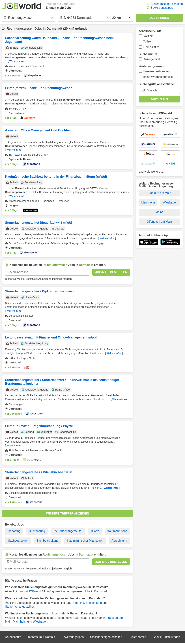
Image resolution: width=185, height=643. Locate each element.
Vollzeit (148, 36)
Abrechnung (119, 540)
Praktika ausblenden (156, 71)
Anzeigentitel (151, 59)
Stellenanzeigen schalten (167, 3)
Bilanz (95, 531)
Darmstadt (54, 28)
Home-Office (151, 47)
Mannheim (20, 621)
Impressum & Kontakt (41, 636)
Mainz (159, 212)
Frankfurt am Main (159, 192)
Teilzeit (147, 41)
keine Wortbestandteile (158, 76)
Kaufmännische (117, 531)
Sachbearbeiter (18, 540)
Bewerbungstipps (162, 7)
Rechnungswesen (20, 28)
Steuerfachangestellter (67, 531)
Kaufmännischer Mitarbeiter (85, 540)
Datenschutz (13, 636)
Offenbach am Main (159, 221)
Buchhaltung (37, 531)
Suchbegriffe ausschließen (157, 84)
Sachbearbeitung (47, 540)
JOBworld (35, 591)
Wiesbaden (40, 621)
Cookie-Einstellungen (166, 636)
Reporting (14, 531)
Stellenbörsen (137, 636)
